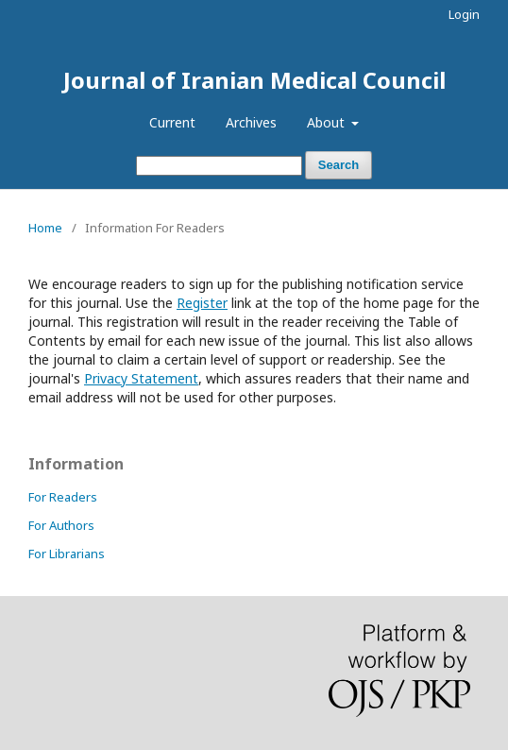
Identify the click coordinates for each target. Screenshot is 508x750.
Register (202, 303)
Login (464, 14)
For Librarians (66, 553)
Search (338, 165)
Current (172, 122)
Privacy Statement (141, 378)
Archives (251, 122)
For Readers (62, 496)
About (327, 122)
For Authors (61, 525)
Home (45, 227)
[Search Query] (219, 166)
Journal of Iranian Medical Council (254, 79)
